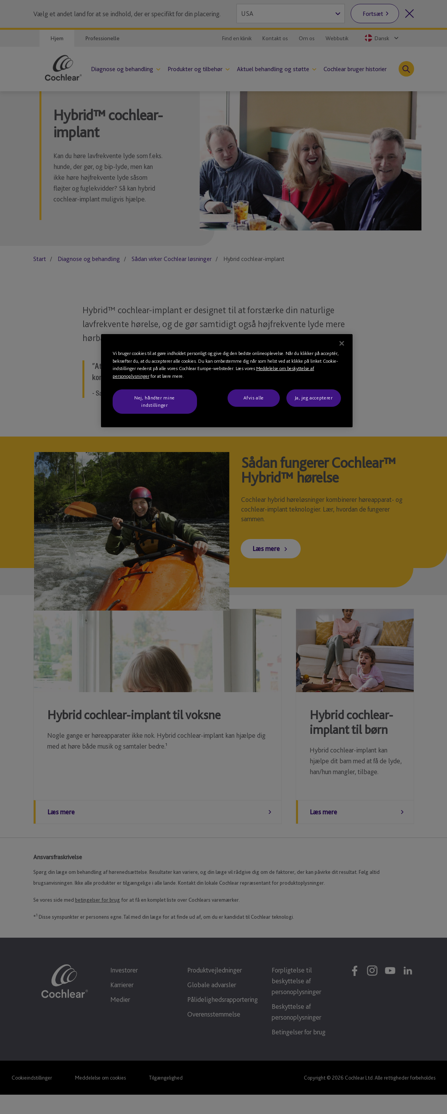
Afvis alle (253, 398)
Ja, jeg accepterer (314, 398)
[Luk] (341, 343)
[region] (227, 380)
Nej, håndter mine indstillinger (154, 401)
